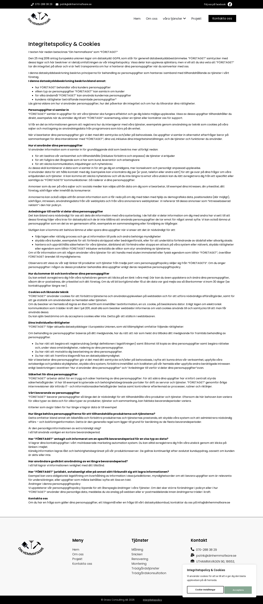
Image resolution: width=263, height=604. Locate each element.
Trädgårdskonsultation (149, 573)
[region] (219, 581)
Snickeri (137, 554)
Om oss (78, 554)
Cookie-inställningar (205, 590)
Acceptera (238, 590)
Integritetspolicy (152, 599)
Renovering (140, 559)
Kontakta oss (82, 564)
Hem (75, 549)
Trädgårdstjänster (145, 568)
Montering (139, 564)
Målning (137, 549)
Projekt (77, 559)
